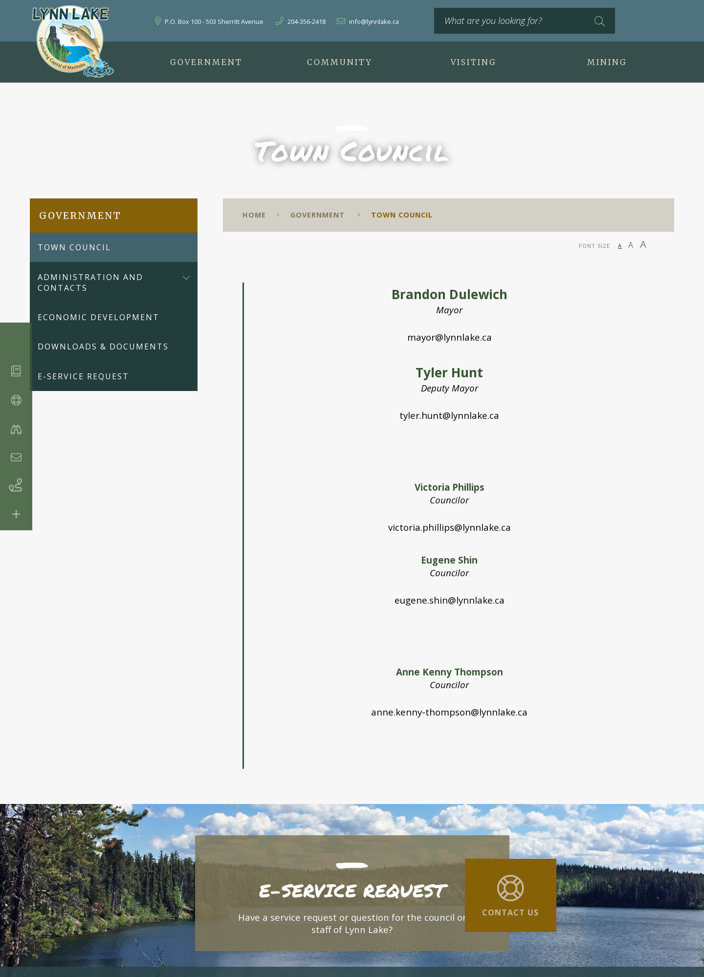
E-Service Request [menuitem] (83, 376)
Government (318, 214)
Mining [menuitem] (607, 62)
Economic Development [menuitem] (98, 317)
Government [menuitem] (206, 62)
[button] (186, 277)
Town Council (402, 214)
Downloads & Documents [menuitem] (103, 346)
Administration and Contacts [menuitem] (90, 282)
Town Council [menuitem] (74, 247)
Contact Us (510, 912)
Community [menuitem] (340, 62)
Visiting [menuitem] (474, 62)
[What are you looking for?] (524, 21)
